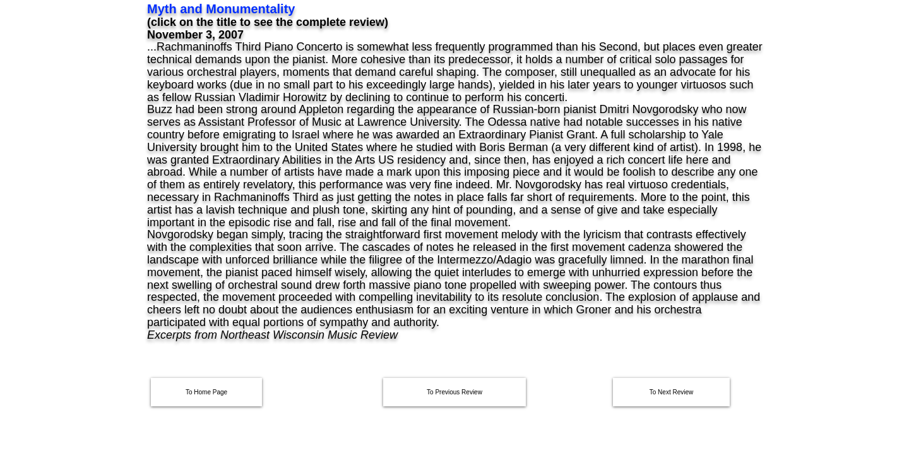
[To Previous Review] (454, 392)
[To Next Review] (671, 392)
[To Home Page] (206, 392)
